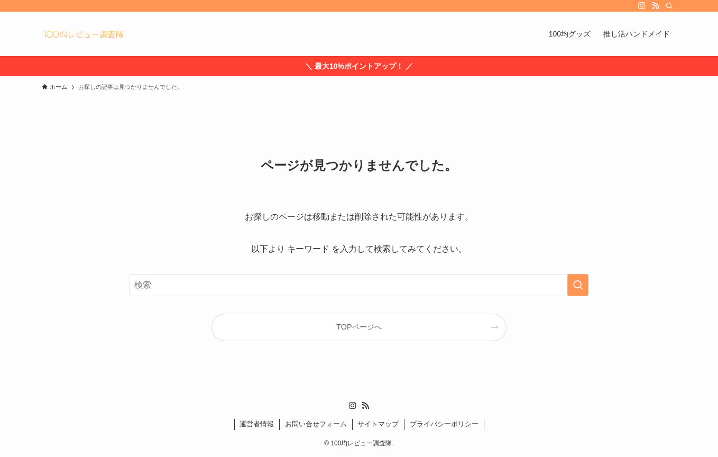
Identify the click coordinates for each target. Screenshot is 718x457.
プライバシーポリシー (444, 424)
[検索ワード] (359, 285)
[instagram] (642, 6)
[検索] (669, 6)
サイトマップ (378, 424)
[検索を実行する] (577, 285)
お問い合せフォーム (316, 424)
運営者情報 (257, 424)
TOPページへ (358, 327)
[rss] (655, 6)
